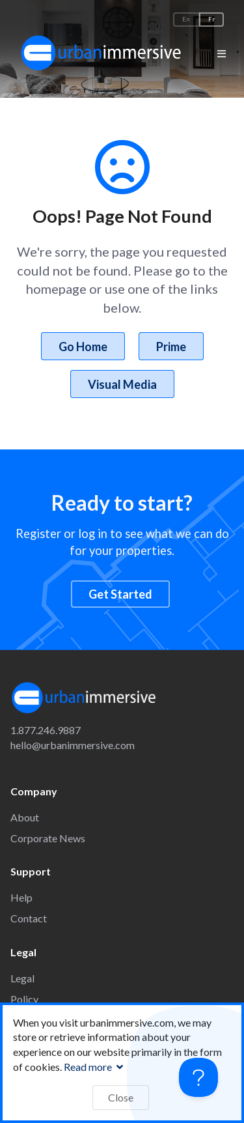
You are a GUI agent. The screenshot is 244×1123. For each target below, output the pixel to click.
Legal (22, 978)
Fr (211, 19)
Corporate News (47, 838)
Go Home (83, 346)
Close (120, 1097)
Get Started (120, 594)
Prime (171, 346)
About (24, 817)
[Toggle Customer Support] (198, 1077)
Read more (95, 1066)
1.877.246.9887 (45, 730)
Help (21, 897)
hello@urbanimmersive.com (72, 745)
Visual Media (122, 384)
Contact (28, 918)
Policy (24, 999)
